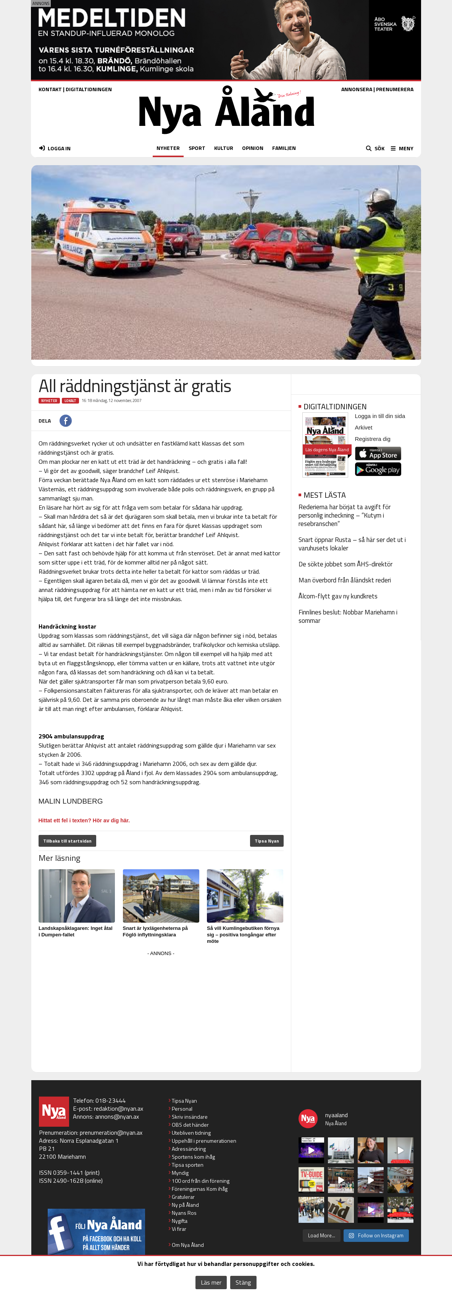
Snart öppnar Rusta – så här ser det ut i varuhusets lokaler (352, 544)
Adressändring (189, 1149)
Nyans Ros (184, 1213)
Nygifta (179, 1221)
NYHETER (168, 148)
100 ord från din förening (200, 1181)
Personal (182, 1109)
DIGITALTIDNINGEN (89, 89)
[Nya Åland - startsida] (227, 136)
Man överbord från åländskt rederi (345, 580)
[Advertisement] (161, 1011)
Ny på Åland (185, 1205)
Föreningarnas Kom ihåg (200, 1189)
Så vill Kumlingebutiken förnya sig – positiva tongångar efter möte (243, 934)
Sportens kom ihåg (193, 1157)
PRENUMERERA (394, 89)
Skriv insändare (190, 1117)
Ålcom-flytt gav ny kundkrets (338, 596)
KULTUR (223, 148)
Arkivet (364, 427)
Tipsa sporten (187, 1165)
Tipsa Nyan (267, 840)
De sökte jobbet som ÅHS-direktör (345, 564)
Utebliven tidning (191, 1133)
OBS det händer (190, 1125)
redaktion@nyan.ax (118, 1108)
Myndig (180, 1173)
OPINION (252, 148)
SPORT (197, 148)
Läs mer (211, 1282)
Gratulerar (183, 1197)
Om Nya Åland (188, 1245)
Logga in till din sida (380, 416)
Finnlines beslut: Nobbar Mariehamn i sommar (348, 616)
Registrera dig (373, 439)
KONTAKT (50, 89)
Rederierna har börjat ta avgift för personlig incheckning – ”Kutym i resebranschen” (345, 515)
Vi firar (179, 1229)
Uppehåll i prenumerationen (204, 1141)
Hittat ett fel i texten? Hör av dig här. (84, 820)
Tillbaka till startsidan (67, 840)
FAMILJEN (284, 148)
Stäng (243, 1282)
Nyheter (49, 400)
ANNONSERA (356, 89)
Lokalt (70, 400)
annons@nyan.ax (117, 1116)
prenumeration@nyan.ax (111, 1132)
